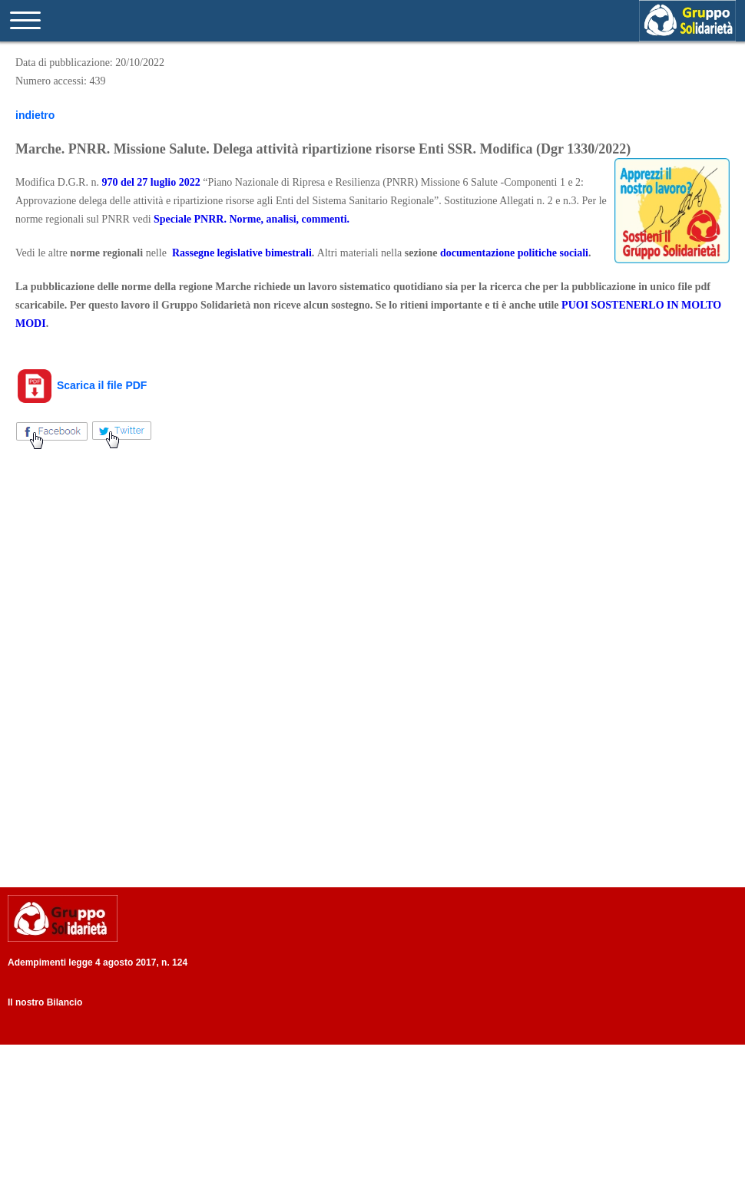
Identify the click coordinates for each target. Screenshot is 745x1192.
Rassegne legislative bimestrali (242, 253)
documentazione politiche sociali (514, 253)
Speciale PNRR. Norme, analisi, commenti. (251, 219)
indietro (35, 115)
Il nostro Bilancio (45, 1002)
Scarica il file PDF (81, 385)
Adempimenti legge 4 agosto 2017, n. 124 (97, 962)
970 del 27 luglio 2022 (150, 182)
